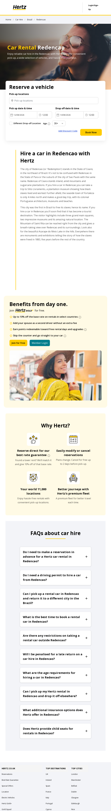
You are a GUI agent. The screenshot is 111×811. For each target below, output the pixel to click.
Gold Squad (6, 809)
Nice (73, 809)
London (74, 774)
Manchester (76, 780)
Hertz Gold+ (7, 803)
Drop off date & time (67, 108)
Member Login (40, 343)
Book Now (91, 132)
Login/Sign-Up (93, 7)
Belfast (74, 786)
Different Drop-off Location (27, 123)
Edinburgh (75, 803)
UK (47, 774)
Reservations (7, 774)
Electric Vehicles (8, 797)
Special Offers (7, 786)
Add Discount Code (67, 131)
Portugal (49, 803)
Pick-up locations (19, 94)
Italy (47, 797)
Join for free (18, 343)
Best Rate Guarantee (10, 780)
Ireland (48, 780)
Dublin (74, 792)
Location (5, 792)
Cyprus (48, 809)
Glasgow (74, 797)
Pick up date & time (20, 108)
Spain (48, 786)
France (48, 792)
